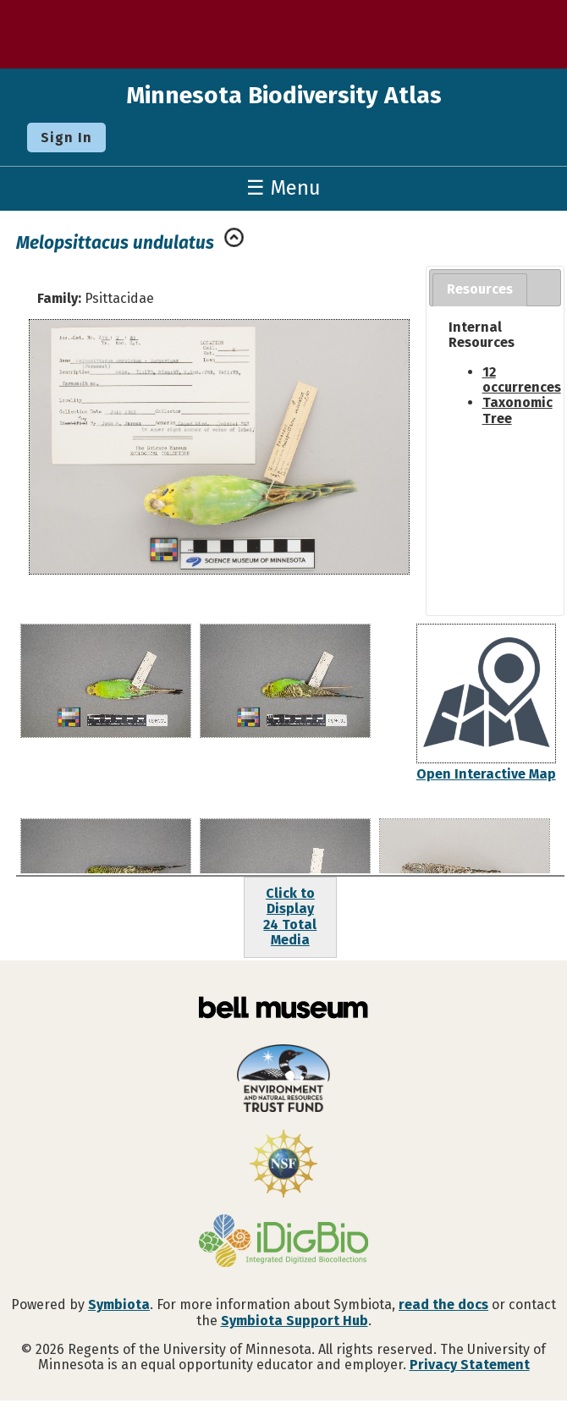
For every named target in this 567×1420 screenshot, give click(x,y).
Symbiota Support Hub (294, 1321)
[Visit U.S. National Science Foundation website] (283, 1165)
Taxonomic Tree (517, 410)
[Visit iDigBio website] (283, 1242)
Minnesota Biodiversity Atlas (284, 95)
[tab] (479, 289)
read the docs (443, 1304)
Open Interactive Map (486, 774)
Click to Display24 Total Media (290, 916)
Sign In (66, 137)
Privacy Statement (470, 1365)
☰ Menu (283, 188)
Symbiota (119, 1304)
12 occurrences (521, 379)
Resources (480, 289)
